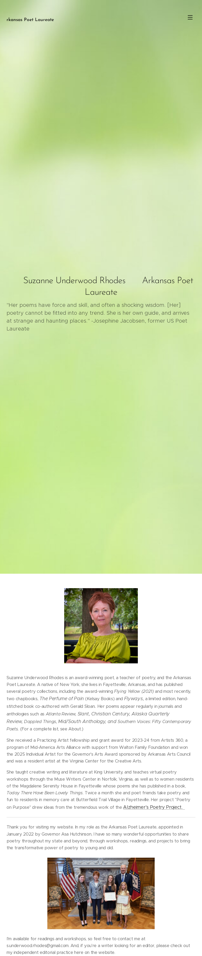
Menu (190, 17)
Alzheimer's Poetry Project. (154, 807)
